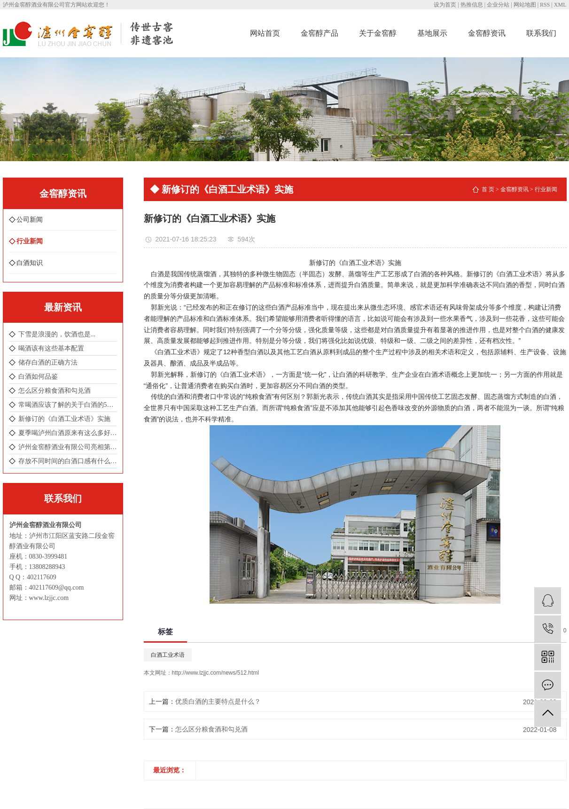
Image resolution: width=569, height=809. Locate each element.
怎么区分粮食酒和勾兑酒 (54, 390)
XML (560, 4)
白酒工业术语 (168, 655)
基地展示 (432, 33)
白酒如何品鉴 (38, 376)
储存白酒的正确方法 (48, 362)
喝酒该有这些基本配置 (51, 348)
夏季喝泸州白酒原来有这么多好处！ (67, 432)
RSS (545, 4)
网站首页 (265, 33)
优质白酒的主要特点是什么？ (218, 701)
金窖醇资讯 (487, 33)
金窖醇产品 (319, 33)
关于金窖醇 (378, 33)
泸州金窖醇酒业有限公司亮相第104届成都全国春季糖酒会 (67, 447)
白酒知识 (29, 262)
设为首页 (445, 4)
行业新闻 (29, 241)
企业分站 (498, 4)
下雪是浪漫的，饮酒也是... (57, 334)
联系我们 (541, 33)
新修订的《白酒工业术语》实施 (64, 418)
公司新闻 (29, 219)
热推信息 (471, 4)
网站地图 (525, 4)
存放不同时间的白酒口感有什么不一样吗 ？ (67, 461)
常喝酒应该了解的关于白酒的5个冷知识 (67, 404)
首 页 (488, 189)
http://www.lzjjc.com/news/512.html (215, 672)
